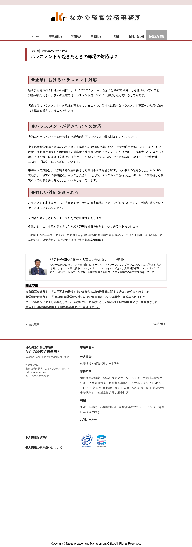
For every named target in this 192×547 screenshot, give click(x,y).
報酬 (116, 36)
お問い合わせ (136, 36)
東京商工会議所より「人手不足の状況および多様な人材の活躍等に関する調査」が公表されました (87, 291)
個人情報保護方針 (36, 437)
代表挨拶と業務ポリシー (95, 363)
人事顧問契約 (108, 407)
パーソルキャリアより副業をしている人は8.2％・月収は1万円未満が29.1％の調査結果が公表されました (91, 302)
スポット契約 (88, 407)
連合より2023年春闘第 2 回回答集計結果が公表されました (62, 307)
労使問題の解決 (90, 377)
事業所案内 (55, 36)
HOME (36, 36)
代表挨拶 (76, 36)
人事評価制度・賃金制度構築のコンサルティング (120, 382)
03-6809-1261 (39, 372)
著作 (116, 363)
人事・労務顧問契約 (136, 387)
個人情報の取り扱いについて (43, 447)
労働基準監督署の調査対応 (112, 392)
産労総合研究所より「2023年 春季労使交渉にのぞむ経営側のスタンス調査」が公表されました (85, 296)
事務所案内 (87, 347)
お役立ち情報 (156, 36)
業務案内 (96, 36)
